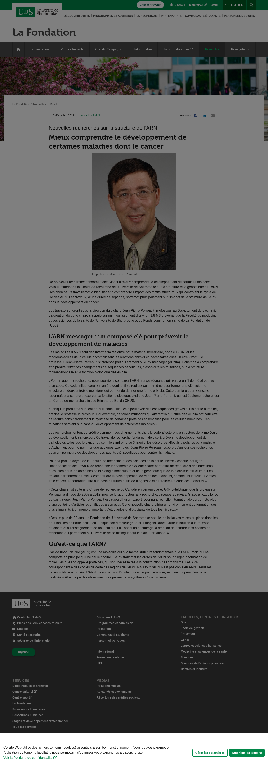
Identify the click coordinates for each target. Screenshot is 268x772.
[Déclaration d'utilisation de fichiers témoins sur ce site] (134, 752)
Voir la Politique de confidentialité (28, 757)
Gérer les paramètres (210, 752)
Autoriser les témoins (247, 752)
